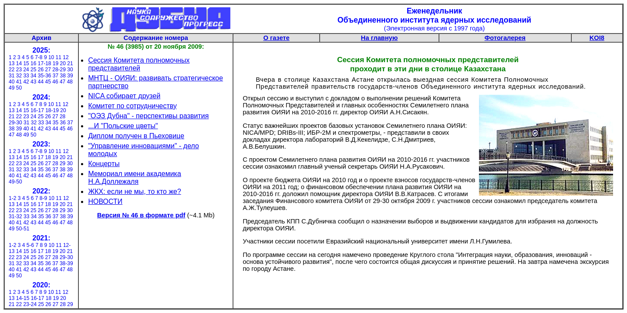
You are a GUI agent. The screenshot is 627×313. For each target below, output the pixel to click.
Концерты (103, 163)
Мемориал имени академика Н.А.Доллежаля (134, 177)
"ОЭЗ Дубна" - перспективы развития (148, 116)
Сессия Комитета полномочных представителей (138, 64)
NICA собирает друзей (124, 96)
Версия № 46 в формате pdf (141, 215)
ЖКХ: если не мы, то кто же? (134, 191)
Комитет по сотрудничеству (132, 106)
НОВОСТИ (105, 201)
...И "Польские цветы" (123, 126)
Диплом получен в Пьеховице (136, 136)
